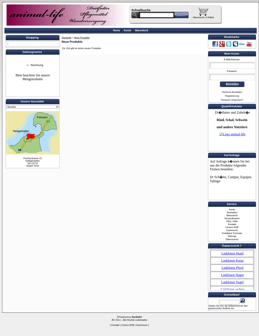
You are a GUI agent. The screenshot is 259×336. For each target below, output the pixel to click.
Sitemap (232, 236)
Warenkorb (141, 30)
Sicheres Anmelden (232, 92)
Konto (127, 30)
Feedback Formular (232, 233)
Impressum (232, 230)
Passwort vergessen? (232, 100)
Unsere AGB (232, 227)
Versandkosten (232, 218)
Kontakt (232, 224)
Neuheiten (232, 212)
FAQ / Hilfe (232, 221)
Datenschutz (232, 239)
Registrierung (232, 96)
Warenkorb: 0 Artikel (203, 17)
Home (116, 30)
